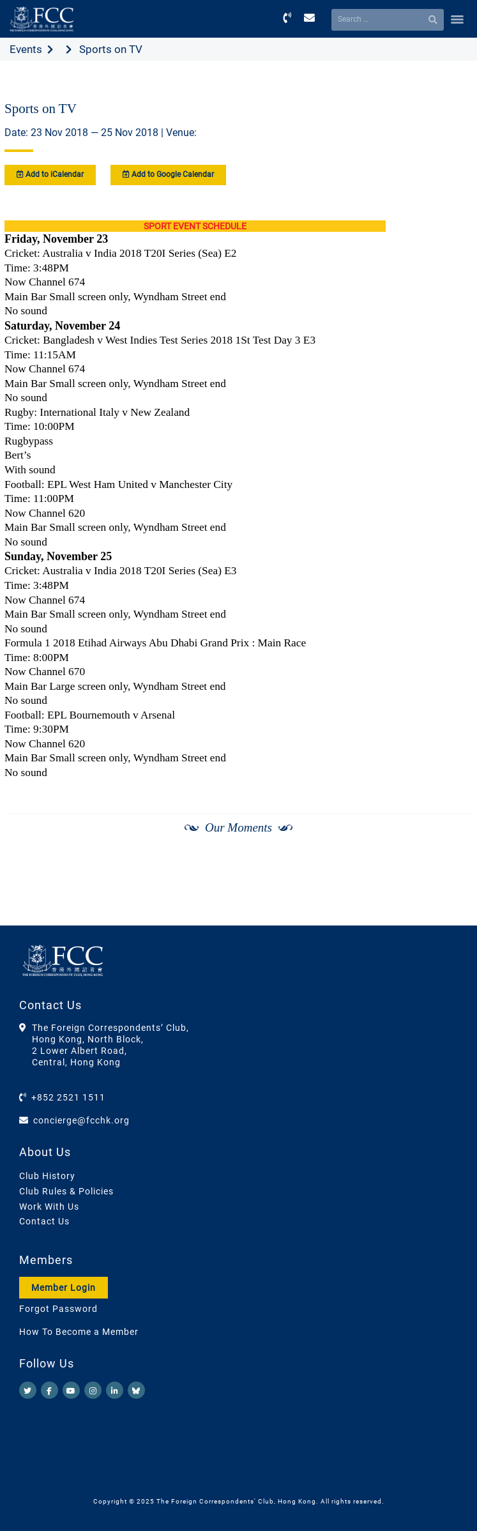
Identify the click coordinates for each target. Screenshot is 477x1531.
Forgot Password (58, 1309)
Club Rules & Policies (66, 1191)
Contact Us (44, 1221)
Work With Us (49, 1206)
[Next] (449, 893)
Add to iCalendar (50, 174)
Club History (47, 1176)
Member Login (63, 1288)
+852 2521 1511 (68, 1097)
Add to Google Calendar (168, 174)
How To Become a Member (79, 1332)
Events (26, 49)
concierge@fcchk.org (81, 1120)
